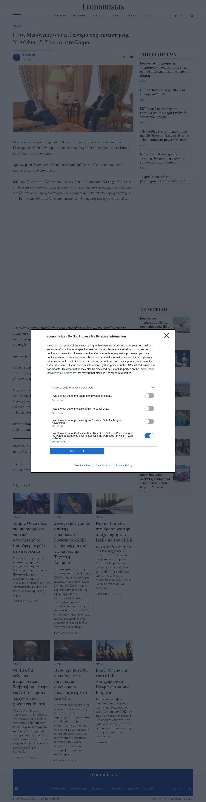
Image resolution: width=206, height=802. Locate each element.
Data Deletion (82, 438)
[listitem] (103, 415)
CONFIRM (77, 423)
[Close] (167, 363)
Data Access (103, 438)
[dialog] (103, 401)
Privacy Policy (124, 438)
